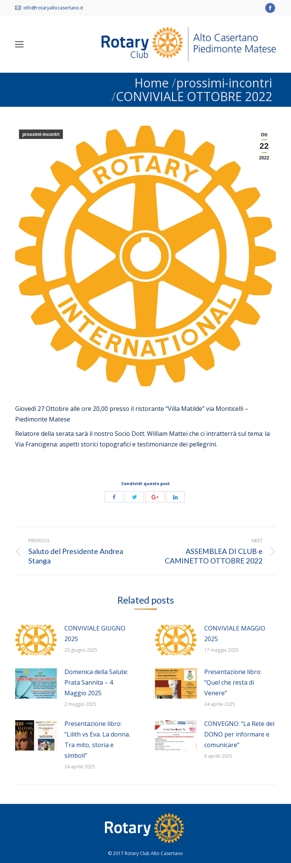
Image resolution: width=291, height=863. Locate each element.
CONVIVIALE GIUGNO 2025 (94, 633)
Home (152, 83)
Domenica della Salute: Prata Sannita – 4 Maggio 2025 (96, 682)
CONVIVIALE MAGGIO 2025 (234, 633)
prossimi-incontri (224, 83)
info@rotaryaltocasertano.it (53, 8)
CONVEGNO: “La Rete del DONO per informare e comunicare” (239, 734)
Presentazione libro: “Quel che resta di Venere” (232, 682)
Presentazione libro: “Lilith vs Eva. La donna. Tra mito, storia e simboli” (97, 739)
